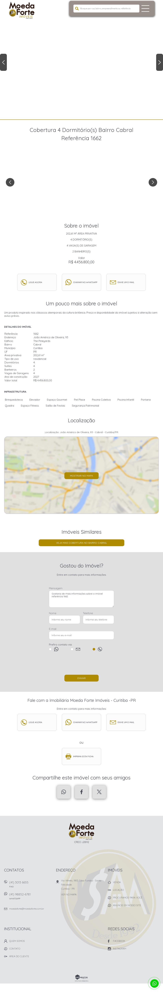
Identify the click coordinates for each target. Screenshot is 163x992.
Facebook (81, 792)
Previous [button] (3, 62)
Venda (117, 882)
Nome (52, 613)
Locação (118, 889)
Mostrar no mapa (81, 475)
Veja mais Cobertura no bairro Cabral (81, 542)
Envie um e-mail (126, 282)
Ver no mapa (69, 894)
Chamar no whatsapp (85, 282)
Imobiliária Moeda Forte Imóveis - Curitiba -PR (81, 831)
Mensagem (55, 588)
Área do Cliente (19, 956)
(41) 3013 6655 (30, 885)
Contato (14, 948)
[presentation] (81, 665)
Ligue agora (35, 282)
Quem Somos (17, 941)
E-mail (52, 628)
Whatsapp (64, 792)
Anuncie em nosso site (127, 905)
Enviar (81, 678)
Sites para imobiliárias (81, 981)
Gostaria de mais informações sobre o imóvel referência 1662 (81, 598)
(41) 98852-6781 (30, 897)
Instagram (119, 948)
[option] (81, 59)
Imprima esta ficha (83, 756)
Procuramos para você (127, 897)
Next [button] (159, 62)
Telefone (88, 613)
